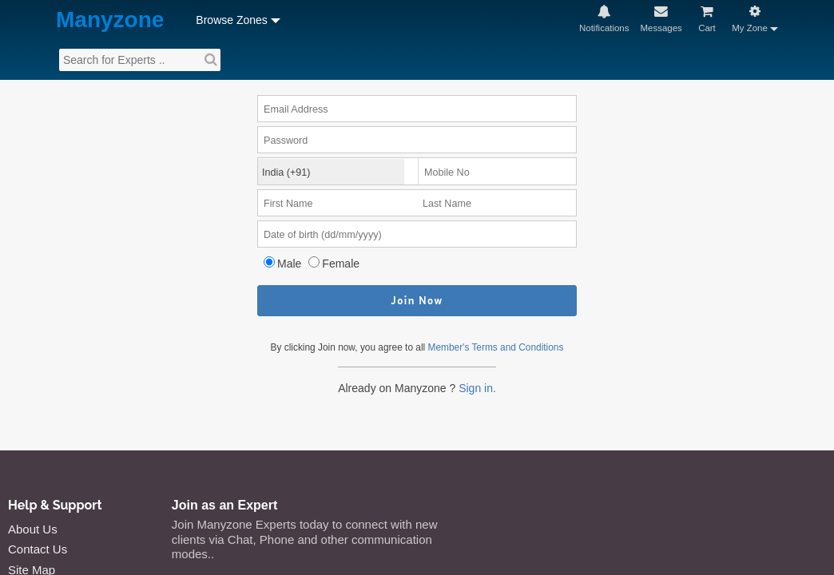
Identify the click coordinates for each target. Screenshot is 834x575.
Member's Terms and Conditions (496, 347)
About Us (33, 529)
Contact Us (37, 549)
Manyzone (110, 20)
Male (289, 263)
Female (340, 263)
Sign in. (477, 388)
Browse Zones (231, 20)
